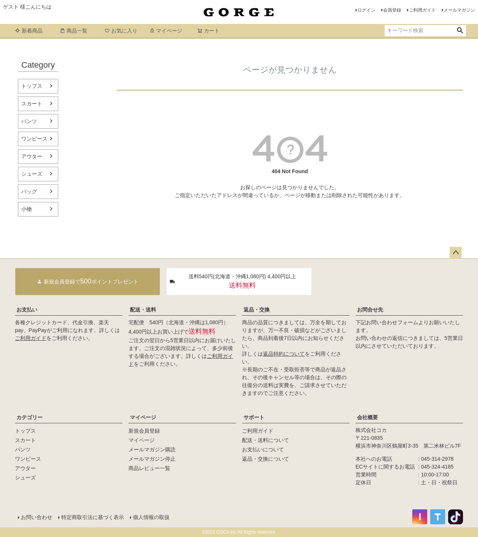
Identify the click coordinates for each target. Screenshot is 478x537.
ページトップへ (456, 253)
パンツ (29, 121)
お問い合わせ (36, 517)
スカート (31, 104)
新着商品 (29, 31)
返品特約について (284, 354)
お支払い (26, 310)
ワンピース (34, 139)
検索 (460, 30)
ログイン (366, 10)
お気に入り (121, 31)
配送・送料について (265, 440)
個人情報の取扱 (151, 517)
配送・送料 (143, 310)
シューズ (31, 174)
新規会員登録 (144, 431)
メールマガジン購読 (152, 449)
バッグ (29, 191)
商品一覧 (73, 31)
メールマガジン (459, 10)
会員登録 (392, 10)
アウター (31, 156)
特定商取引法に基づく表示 (92, 517)
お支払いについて (263, 449)
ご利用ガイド (422, 10)
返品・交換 (256, 310)
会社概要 (367, 417)
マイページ (165, 31)
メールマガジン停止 (152, 459)
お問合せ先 (370, 310)
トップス (31, 86)
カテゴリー (29, 417)
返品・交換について (265, 459)
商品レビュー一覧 (149, 468)
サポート (253, 417)
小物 (26, 209)
